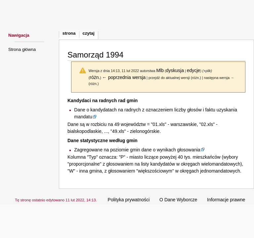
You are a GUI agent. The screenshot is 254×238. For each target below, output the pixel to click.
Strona (69, 33)
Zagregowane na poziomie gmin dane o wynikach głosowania (137, 149)
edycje (193, 70)
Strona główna (22, 49)
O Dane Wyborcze (178, 199)
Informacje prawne (226, 199)
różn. (95, 77)
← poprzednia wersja (124, 77)
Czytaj (89, 33)
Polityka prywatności (129, 199)
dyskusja (175, 70)
